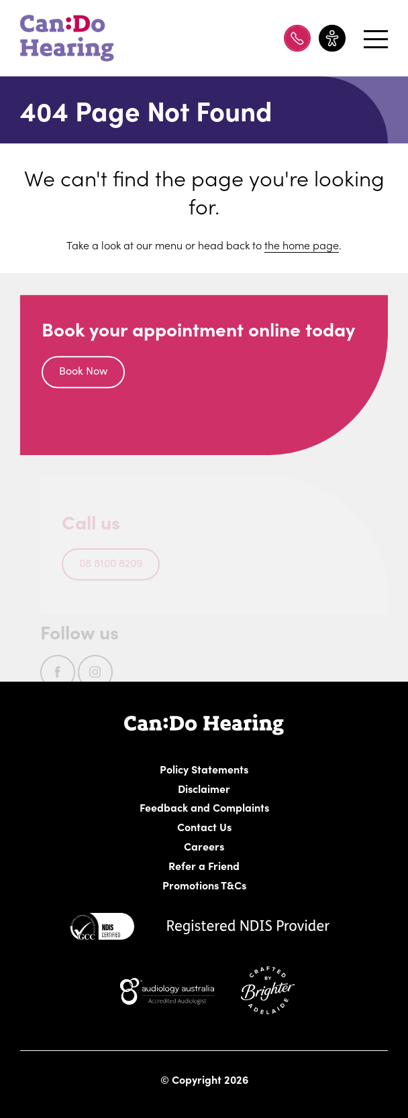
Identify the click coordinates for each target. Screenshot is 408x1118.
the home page (301, 244)
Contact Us (204, 826)
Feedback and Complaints (205, 807)
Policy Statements (204, 768)
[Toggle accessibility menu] (332, 38)
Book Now (83, 373)
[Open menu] (371, 38)
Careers (273, 846)
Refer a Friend (204, 865)
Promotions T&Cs (204, 884)
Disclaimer (204, 788)
